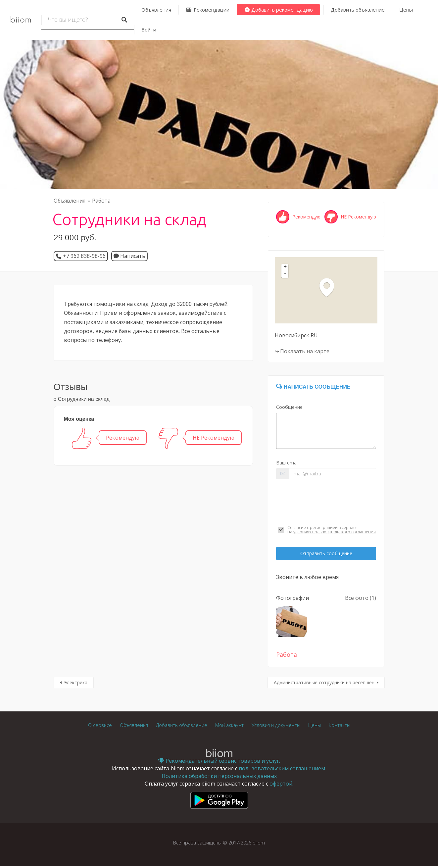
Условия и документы (276, 725)
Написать (129, 256)
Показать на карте (304, 351)
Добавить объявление (358, 9)
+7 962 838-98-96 (84, 256)
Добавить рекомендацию (278, 9)
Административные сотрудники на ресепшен (324, 682)
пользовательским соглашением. (282, 768)
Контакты (339, 725)
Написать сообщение (313, 387)
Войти (148, 29)
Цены (406, 9)
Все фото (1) (360, 597)
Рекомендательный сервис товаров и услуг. (219, 760)
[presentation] (326, 502)
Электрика (75, 682)
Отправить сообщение (326, 553)
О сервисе (100, 725)
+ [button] (285, 267)
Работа (101, 200)
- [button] (285, 274)
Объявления (156, 9)
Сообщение (289, 407)
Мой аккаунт (229, 725)
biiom (20, 19)
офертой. (281, 783)
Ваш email (287, 462)
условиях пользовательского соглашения (334, 532)
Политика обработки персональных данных (219, 776)
